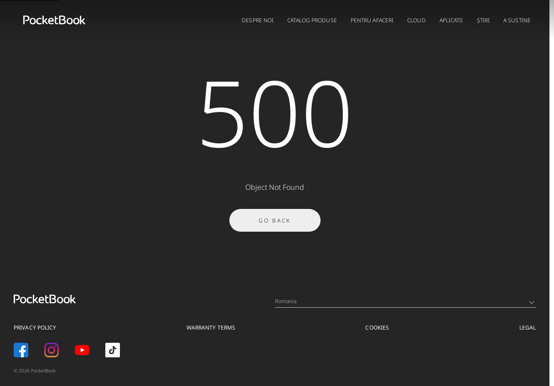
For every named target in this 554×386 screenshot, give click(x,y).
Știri (483, 20)
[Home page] (54, 20)
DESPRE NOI (258, 20)
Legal (527, 327)
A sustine (517, 20)
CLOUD (416, 20)
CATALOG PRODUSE (312, 20)
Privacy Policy (35, 327)
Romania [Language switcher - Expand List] (404, 301)
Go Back (275, 223)
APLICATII (451, 20)
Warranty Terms (210, 327)
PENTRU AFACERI (372, 20)
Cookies (377, 327)
